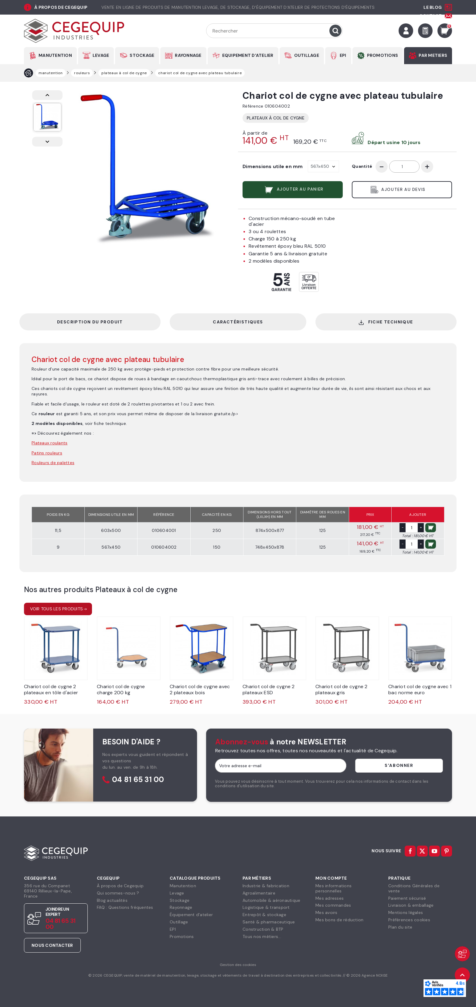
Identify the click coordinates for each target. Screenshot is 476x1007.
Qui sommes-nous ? (118, 893)
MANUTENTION (55, 55)
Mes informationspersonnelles (333, 888)
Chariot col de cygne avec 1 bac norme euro (419, 689)
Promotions (182, 936)
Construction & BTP (263, 929)
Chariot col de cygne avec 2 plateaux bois (200, 689)
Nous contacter (52, 945)
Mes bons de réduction (339, 920)
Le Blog (432, 7)
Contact (430, 16)
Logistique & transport (266, 907)
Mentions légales (405, 912)
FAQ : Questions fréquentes (125, 907)
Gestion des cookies (238, 964)
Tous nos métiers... (262, 936)
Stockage (179, 900)
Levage (177, 893)
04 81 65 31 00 (138, 779)
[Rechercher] (274, 30)
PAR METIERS (433, 55)
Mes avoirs (326, 912)
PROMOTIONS (382, 55)
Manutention (183, 885)
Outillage (179, 922)
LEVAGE (101, 55)
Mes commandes (333, 905)
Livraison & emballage (410, 905)
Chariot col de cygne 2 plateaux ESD (269, 689)
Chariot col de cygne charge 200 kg (121, 689)
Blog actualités (112, 900)
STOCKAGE (142, 55)
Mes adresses (329, 898)
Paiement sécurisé (407, 898)
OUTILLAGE (306, 55)
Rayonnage (181, 907)
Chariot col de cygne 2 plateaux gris (341, 689)
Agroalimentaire (259, 893)
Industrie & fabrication (266, 885)
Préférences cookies (409, 920)
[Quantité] (404, 166)
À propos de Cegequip (120, 885)
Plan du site (400, 927)
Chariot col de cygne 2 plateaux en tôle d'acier (51, 689)
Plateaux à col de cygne (275, 118)
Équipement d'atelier (191, 914)
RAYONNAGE (188, 55)
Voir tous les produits (56, 609)
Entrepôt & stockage (264, 914)
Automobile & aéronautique (271, 900)
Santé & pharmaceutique (269, 922)
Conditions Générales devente (414, 888)
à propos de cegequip (60, 7)
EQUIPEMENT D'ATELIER (248, 55)
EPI (343, 55)
